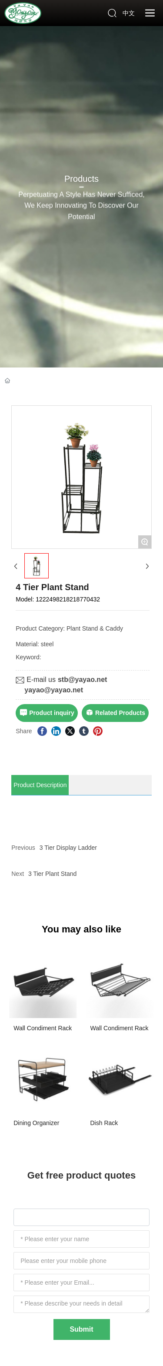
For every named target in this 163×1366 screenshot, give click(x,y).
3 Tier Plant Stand (52, 873)
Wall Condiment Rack (42, 1028)
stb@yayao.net (82, 679)
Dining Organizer (36, 1122)
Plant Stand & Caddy (95, 628)
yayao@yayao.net (53, 690)
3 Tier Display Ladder (68, 847)
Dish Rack (104, 1122)
